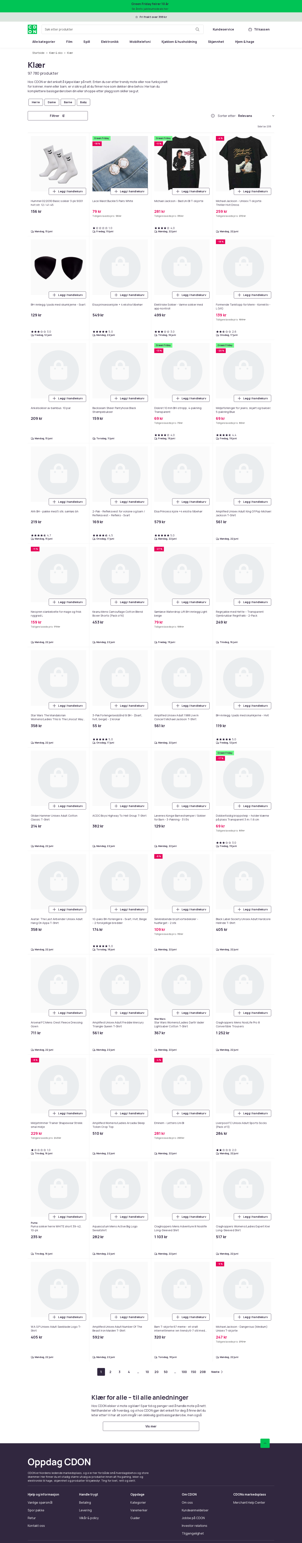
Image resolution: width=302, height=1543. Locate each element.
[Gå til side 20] (156, 1372)
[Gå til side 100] (184, 1372)
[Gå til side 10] (147, 1372)
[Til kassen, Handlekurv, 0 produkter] (258, 29)
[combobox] (123, 29)
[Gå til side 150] (193, 1372)
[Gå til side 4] (129, 1372)
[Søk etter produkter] (197, 29)
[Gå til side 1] (101, 1372)
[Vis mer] (151, 1426)
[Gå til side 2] (110, 1372)
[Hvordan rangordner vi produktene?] (212, 115)
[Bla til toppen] (265, 1443)
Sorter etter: (227, 116)
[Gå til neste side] (217, 1372)
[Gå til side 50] (166, 1372)
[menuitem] (44, 41)
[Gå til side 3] (119, 1372)
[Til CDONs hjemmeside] (32, 29)
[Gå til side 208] (203, 1372)
